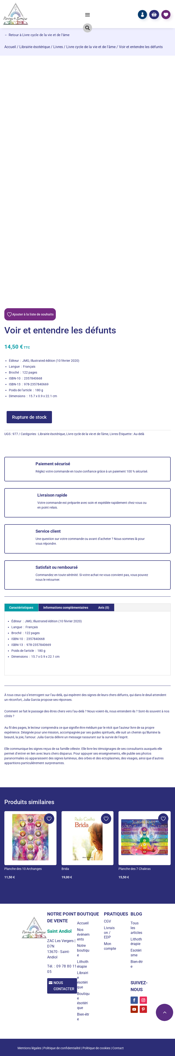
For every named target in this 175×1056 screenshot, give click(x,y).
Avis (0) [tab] (103, 607)
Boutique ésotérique (84, 1001)
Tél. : (51, 966)
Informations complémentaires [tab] (65, 607)
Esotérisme (136, 952)
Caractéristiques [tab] (21, 607)
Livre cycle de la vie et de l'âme (91, 47)
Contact (118, 1048)
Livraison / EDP (110, 933)
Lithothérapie (84, 964)
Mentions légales (29, 1048)
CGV (108, 921)
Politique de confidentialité (61, 1048)
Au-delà (139, 434)
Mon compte (111, 946)
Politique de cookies (96, 1048)
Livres (58, 47)
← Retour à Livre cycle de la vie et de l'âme (36, 35)
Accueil (10, 47)
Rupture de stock (29, 417)
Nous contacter (65, 986)
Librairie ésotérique (34, 47)
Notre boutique (85, 950)
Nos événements (84, 934)
